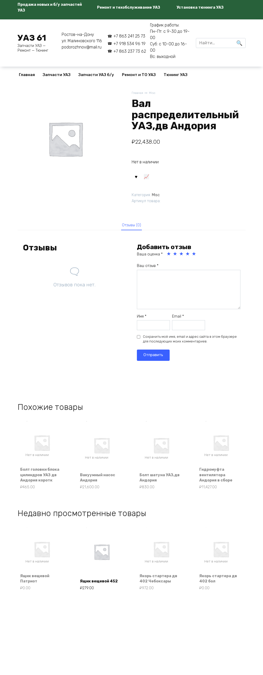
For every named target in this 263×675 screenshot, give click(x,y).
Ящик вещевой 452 (97, 591)
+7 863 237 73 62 (129, 51)
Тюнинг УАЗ (175, 74)
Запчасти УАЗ (57, 74)
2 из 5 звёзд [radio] (175, 257)
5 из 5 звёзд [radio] (194, 257)
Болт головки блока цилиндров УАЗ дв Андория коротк (41, 482)
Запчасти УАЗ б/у (96, 74)
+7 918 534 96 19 (129, 43)
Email (178, 320)
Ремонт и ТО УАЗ (139, 74)
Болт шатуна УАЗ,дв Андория (158, 488)
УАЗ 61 (32, 38)
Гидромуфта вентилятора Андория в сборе (218, 485)
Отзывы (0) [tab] (131, 227)
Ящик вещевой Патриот (38, 591)
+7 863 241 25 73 (129, 36)
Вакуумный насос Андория (100, 488)
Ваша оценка (150, 258)
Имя (141, 320)
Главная (27, 74)
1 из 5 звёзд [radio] (169, 257)
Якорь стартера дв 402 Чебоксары (161, 591)
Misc (153, 93)
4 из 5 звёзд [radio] (188, 257)
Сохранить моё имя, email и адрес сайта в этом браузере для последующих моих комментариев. (190, 342)
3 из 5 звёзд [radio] (181, 257)
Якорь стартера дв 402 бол (220, 591)
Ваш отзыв (147, 269)
